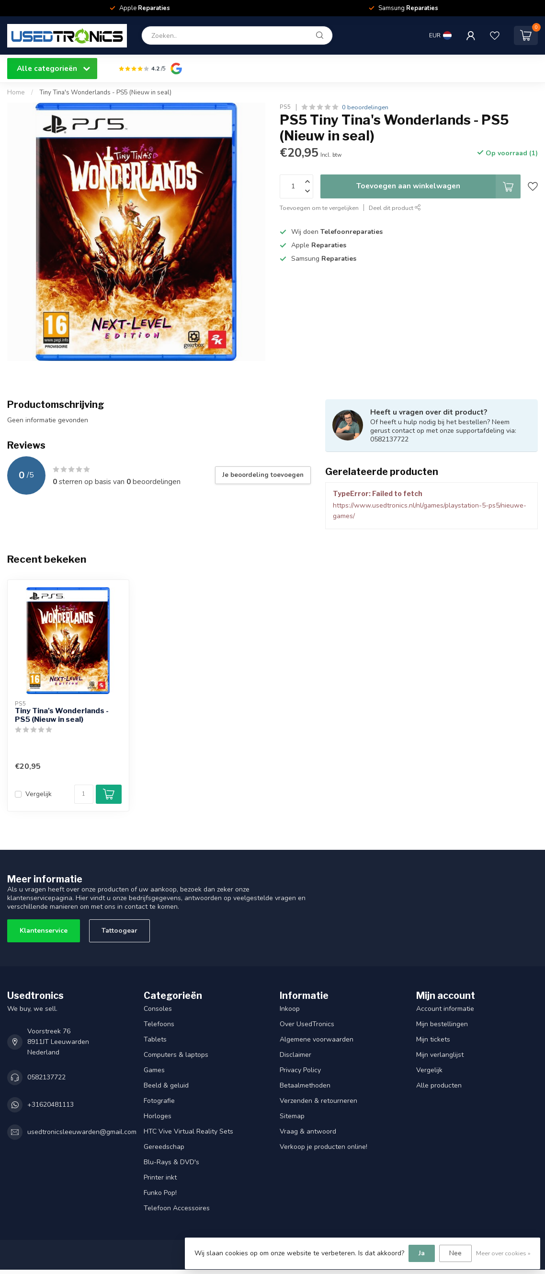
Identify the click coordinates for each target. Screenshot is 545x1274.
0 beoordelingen (365, 107)
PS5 (285, 107)
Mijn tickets (433, 1039)
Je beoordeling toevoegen (263, 475)
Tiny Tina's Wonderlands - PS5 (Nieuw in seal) (105, 92)
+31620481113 (50, 1104)
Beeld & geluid (166, 1085)
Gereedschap (164, 1146)
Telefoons (159, 1024)
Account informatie (445, 1008)
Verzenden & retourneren (318, 1100)
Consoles (158, 1008)
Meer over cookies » (503, 1253)
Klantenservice (44, 930)
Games (154, 1070)
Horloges (157, 1116)
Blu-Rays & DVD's (171, 1162)
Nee (455, 1253)
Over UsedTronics (307, 1024)
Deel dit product (395, 208)
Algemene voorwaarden (316, 1039)
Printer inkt (160, 1177)
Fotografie (159, 1100)
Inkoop (290, 1008)
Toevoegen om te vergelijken (319, 208)
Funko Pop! (160, 1192)
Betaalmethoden (305, 1085)
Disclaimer (295, 1054)
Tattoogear (119, 930)
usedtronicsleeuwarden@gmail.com (81, 1131)
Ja (422, 1253)
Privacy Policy (300, 1070)
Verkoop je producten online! (323, 1146)
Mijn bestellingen (442, 1024)
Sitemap (292, 1116)
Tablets (155, 1039)
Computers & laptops (176, 1054)
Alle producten (439, 1085)
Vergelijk (38, 794)
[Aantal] (83, 794)
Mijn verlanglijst (440, 1054)
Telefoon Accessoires (177, 1208)
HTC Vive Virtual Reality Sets (188, 1131)
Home (16, 92)
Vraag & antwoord (308, 1131)
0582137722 (46, 1077)
